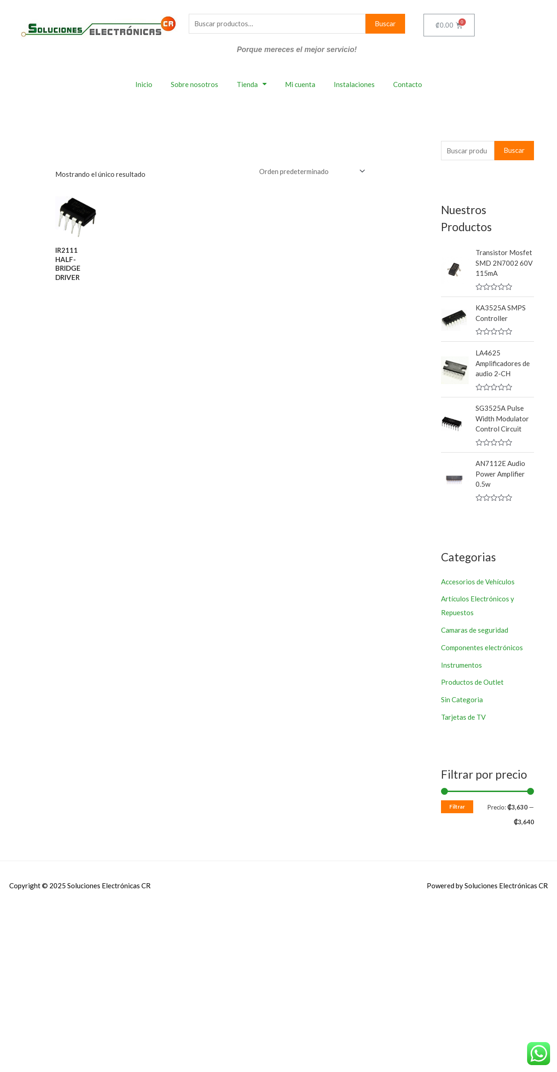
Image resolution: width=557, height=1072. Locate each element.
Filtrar (457, 806)
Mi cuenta (300, 84)
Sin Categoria (462, 699)
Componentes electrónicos (482, 647)
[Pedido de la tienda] (310, 171)
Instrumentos (461, 665)
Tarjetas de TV (463, 717)
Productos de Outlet (472, 682)
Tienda (252, 84)
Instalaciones (354, 84)
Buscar (385, 23)
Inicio (143, 84)
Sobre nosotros (194, 84)
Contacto (407, 84)
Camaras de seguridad (474, 630)
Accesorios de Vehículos (478, 581)
